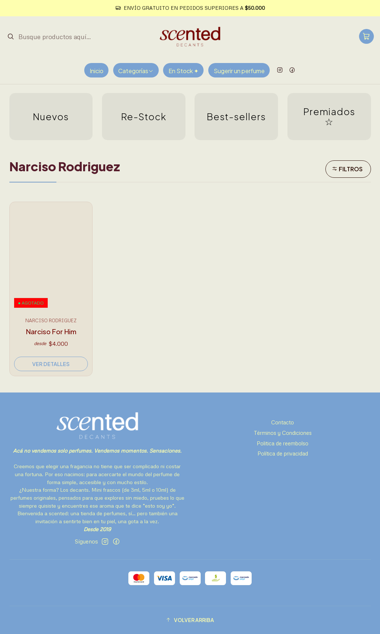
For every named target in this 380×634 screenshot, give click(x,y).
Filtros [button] (347, 169)
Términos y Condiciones (283, 432)
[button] (190, 620)
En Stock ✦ (183, 71)
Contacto (282, 422)
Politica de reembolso (282, 443)
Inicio (96, 71)
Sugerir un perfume (239, 71)
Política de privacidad (282, 453)
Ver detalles (50, 364)
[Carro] (367, 36)
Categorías (135, 71)
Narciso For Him (51, 331)
